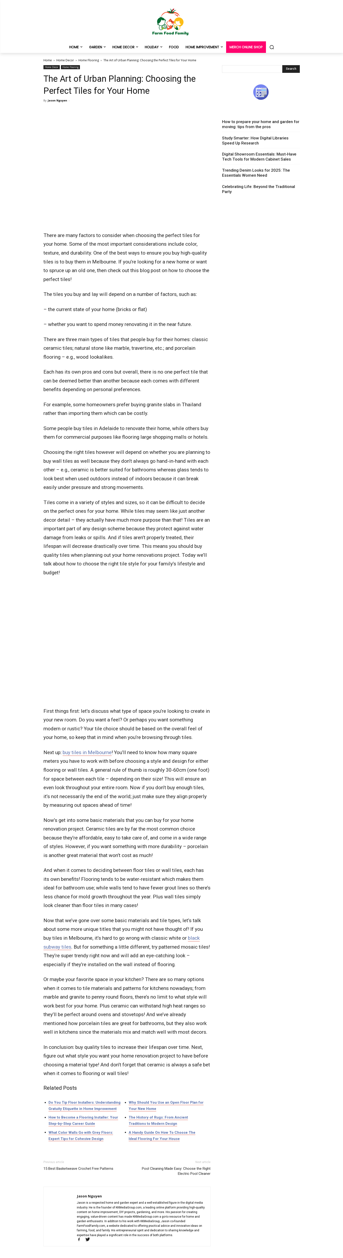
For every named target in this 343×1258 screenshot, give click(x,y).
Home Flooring (88, 60)
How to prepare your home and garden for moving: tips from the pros (260, 124)
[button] (271, 47)
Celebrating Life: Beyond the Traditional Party (258, 189)
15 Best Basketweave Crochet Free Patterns (78, 1168)
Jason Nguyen (57, 100)
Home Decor (65, 60)
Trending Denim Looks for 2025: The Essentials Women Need (256, 173)
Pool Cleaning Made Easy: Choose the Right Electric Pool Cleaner (176, 1171)
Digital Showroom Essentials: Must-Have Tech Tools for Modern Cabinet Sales (259, 157)
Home (47, 60)
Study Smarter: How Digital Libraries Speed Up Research (255, 140)
